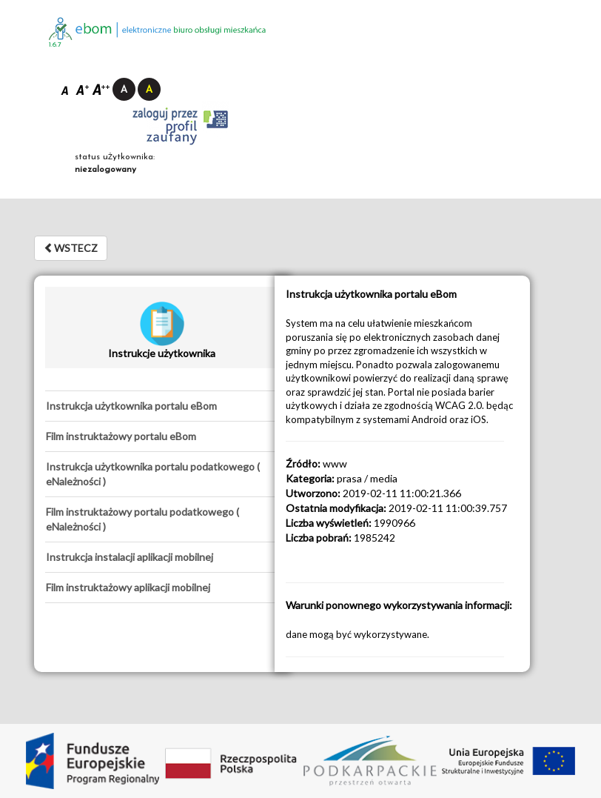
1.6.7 (55, 44)
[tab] (161, 406)
